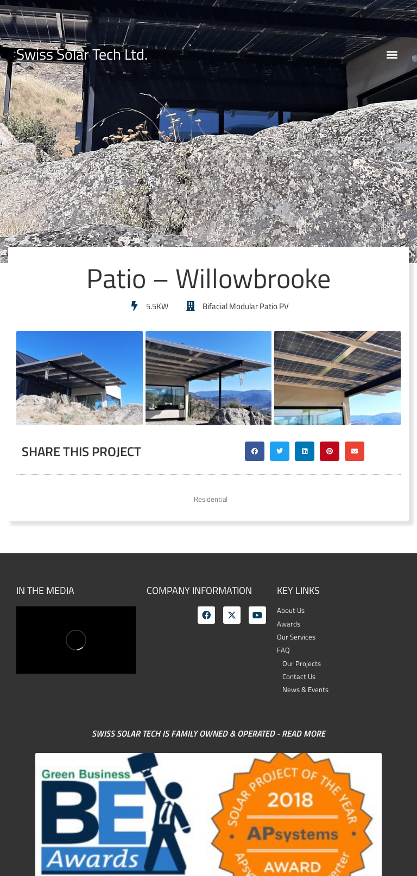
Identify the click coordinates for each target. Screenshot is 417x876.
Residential (211, 499)
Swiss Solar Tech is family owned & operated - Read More (208, 733)
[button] (392, 54)
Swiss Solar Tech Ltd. (82, 54)
